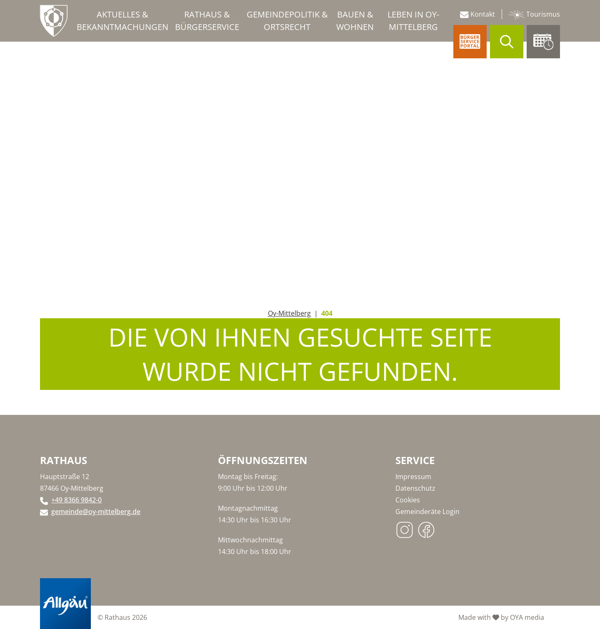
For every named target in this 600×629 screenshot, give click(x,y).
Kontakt (477, 14)
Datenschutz (415, 488)
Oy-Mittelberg (289, 313)
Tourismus (534, 15)
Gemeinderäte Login (427, 511)
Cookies (407, 499)
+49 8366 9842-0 (76, 499)
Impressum (413, 476)
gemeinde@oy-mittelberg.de (95, 511)
